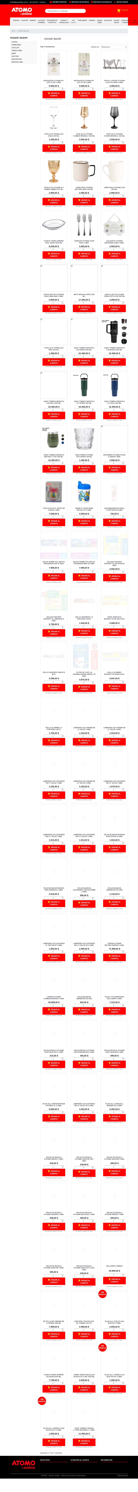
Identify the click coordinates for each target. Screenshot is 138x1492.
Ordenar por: (95, 47)
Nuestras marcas (106, 1464)
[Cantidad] (54, 89)
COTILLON (15, 48)
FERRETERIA (16, 45)
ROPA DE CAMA (17, 62)
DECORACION (17, 59)
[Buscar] (65, 11)
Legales (43, 1466)
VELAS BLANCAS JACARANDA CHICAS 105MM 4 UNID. (84, 890)
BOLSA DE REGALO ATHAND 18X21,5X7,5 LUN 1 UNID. (84, 1268)
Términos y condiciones (48, 1464)
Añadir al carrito (54, 94)
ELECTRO (15, 56)
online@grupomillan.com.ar (19, 1483)
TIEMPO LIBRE (17, 50)
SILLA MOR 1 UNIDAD (114, 1266)
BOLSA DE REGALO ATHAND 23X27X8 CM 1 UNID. (84, 1159)
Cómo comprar (75, 1464)
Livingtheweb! (122, 1489)
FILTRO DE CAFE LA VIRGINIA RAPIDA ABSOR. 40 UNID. (84, 674)
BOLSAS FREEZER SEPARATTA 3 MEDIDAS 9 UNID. (54, 619)
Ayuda (103, 1466)
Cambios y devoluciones (79, 1466)
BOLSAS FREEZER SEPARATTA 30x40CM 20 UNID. (114, 564)
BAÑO (14, 53)
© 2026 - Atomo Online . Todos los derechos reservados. (63, 1489)
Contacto (42, 2)
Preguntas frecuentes (78, 1468)
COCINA (14, 42)
